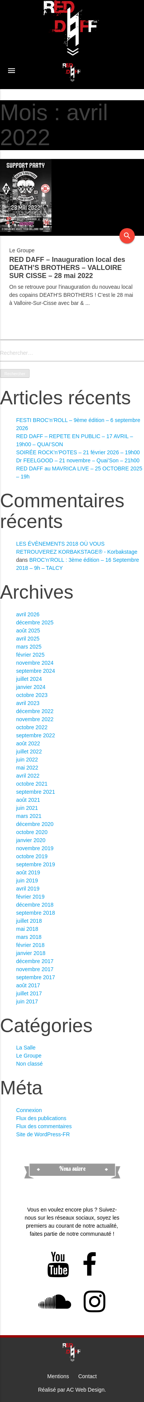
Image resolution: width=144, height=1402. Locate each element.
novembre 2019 (34, 848)
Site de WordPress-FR (43, 1134)
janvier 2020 (30, 840)
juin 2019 (27, 880)
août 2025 (28, 630)
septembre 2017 (35, 977)
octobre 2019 (32, 856)
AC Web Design (85, 1390)
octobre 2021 (32, 784)
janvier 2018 (30, 953)
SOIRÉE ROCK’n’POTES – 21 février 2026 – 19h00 (78, 452)
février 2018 (30, 945)
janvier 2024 (30, 687)
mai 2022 (27, 768)
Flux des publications (41, 1118)
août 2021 (28, 800)
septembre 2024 (35, 671)
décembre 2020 (34, 824)
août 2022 (28, 743)
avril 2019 (28, 889)
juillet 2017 (29, 993)
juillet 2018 (29, 921)
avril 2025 (28, 639)
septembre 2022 (35, 735)
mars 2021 (28, 816)
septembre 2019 (35, 864)
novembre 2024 (34, 663)
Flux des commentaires (44, 1126)
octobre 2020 (32, 832)
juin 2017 (27, 1001)
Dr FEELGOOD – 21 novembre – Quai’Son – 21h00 (77, 460)
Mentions (58, 1376)
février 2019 (30, 897)
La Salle (26, 1047)
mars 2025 (28, 647)
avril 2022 (28, 776)
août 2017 (28, 985)
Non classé (29, 1064)
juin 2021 (27, 808)
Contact (87, 1376)
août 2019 (28, 872)
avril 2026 (28, 614)
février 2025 (30, 655)
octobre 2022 (32, 727)
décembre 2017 (34, 961)
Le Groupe (28, 1056)
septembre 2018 (35, 913)
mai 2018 (27, 929)
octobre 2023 (32, 695)
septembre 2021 (35, 792)
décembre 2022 (34, 711)
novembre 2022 (34, 719)
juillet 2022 (29, 751)
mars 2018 (28, 937)
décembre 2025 (34, 622)
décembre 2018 (34, 905)
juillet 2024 (29, 679)
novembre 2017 (34, 969)
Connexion (29, 1110)
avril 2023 (28, 703)
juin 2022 (27, 759)
